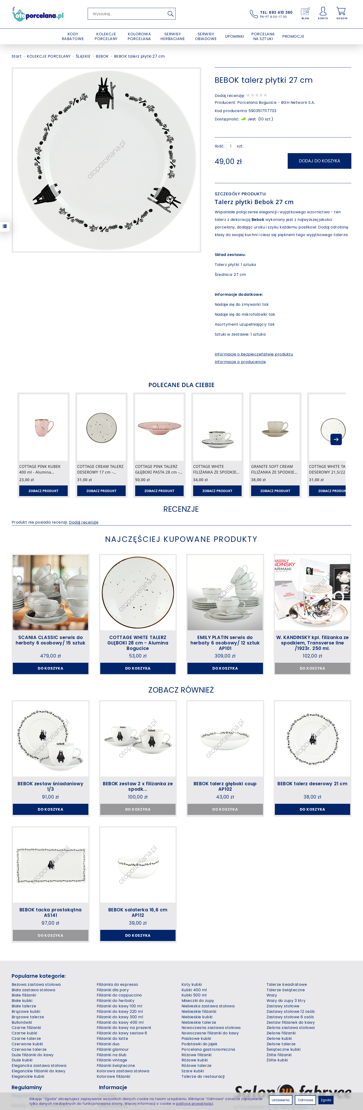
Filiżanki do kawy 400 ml (120, 1022)
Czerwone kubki (27, 1044)
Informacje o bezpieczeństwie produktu (254, 354)
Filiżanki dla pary (113, 990)
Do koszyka (50, 668)
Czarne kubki (24, 1033)
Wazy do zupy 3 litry (286, 1000)
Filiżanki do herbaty (116, 1000)
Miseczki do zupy (198, 1000)
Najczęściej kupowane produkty (181, 539)
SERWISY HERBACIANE (172, 36)
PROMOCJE (293, 36)
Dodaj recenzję (83, 522)
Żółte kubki (277, 1060)
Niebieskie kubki (197, 1017)
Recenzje (181, 509)
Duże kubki (22, 1060)
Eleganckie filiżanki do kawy (38, 1071)
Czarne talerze (26, 1038)
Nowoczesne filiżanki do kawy (210, 1033)
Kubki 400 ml (194, 990)
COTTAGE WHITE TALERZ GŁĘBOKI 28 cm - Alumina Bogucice (137, 643)
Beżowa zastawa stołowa (36, 984)
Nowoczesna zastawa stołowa (211, 1027)
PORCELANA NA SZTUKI (263, 36)
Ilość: (220, 146)
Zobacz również (181, 690)
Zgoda (326, 1100)
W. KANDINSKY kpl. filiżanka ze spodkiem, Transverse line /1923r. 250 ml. (312, 643)
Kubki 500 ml (194, 995)
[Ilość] (230, 146)
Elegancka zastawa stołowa (39, 1065)
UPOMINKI (234, 36)
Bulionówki (22, 1022)
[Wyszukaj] (171, 14)
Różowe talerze (197, 1065)
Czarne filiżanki (26, 1027)
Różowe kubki (195, 1060)
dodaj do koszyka (319, 161)
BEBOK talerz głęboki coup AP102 (225, 786)
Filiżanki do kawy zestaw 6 (122, 1033)
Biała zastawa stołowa (33, 990)
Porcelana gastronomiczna (208, 1049)
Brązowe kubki (26, 1011)
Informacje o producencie (240, 362)
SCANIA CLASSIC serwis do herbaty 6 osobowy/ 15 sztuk (50, 640)
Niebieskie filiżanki (199, 1011)
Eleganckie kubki (28, 1076)
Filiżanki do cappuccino (119, 995)
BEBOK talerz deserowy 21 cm (312, 784)
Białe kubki (22, 1000)
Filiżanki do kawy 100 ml (119, 1006)
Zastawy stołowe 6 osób (290, 1017)
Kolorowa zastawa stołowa (123, 1071)
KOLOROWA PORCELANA (139, 36)
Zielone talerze (281, 1044)
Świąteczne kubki (284, 1049)
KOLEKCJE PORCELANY (106, 36)
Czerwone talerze (29, 1049)
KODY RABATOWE (73, 36)
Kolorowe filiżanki (113, 1076)
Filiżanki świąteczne (116, 1065)
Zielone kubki (279, 1038)
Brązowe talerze (28, 1017)
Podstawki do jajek (200, 1044)
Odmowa (305, 1100)
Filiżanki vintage (112, 1060)
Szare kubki (193, 1071)
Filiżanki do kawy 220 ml (120, 1011)
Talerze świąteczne (286, 990)
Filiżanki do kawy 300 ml (120, 1017)
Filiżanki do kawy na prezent (124, 1027)
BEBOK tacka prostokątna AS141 (50, 912)
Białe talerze (24, 1006)
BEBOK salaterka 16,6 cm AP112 (137, 912)
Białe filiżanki (24, 995)
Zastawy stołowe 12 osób (291, 1011)
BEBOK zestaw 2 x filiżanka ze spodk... (138, 786)
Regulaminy (27, 1087)
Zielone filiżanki (281, 1033)
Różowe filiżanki (197, 1055)
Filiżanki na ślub (112, 1055)
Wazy (272, 995)
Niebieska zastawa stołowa (208, 1006)
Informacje (113, 1087)
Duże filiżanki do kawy (33, 1055)
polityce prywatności (194, 1103)
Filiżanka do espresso (117, 984)
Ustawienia (281, 1100)
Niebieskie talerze (199, 1022)
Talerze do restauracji (203, 1076)
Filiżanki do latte (112, 1038)
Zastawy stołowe (283, 1006)
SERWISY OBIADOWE (206, 36)
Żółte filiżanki (279, 1055)
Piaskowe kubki (196, 1038)
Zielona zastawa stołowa (291, 1027)
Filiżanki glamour (113, 1049)
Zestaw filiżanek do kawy (291, 1022)
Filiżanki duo (108, 1044)
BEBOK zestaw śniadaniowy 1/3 (50, 786)
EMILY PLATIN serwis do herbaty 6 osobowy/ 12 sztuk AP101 (225, 643)
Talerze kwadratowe (287, 984)
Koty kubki (192, 984)
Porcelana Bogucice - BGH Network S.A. (276, 102)
